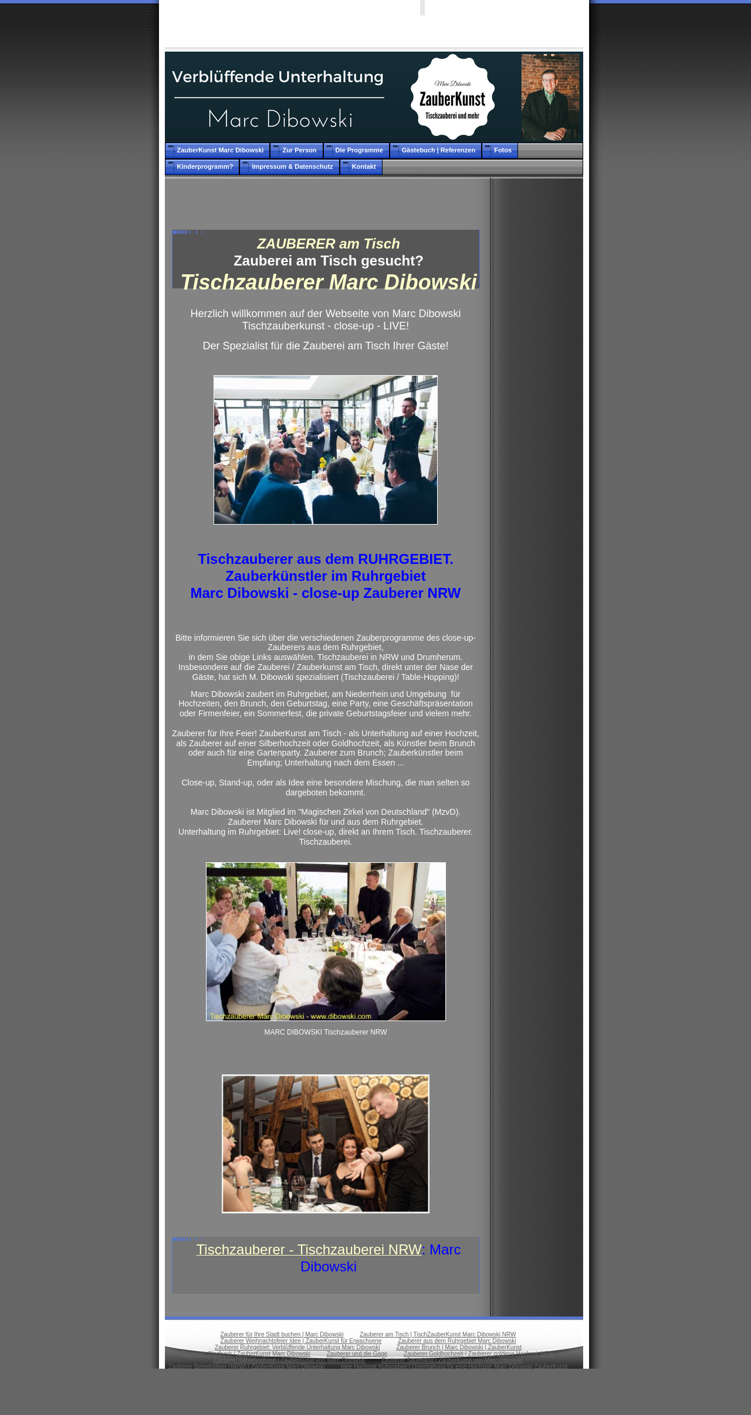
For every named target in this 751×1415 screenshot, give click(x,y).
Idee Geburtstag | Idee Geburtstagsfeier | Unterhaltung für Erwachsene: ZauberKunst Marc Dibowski (368, 1379)
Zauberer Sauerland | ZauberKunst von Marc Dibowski (452, 1360)
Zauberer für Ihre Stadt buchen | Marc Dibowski (281, 1334)
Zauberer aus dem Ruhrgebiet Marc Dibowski (457, 1341)
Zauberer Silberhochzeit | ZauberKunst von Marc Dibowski (289, 1360)
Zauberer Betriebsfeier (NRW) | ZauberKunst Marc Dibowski (246, 1366)
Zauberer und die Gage (357, 1354)
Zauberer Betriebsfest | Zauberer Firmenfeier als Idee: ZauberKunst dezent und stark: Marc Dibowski (368, 1373)
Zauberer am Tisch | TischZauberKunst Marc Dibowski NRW (438, 1334)
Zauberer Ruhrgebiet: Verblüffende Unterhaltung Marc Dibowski (297, 1347)
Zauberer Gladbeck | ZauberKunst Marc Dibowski (246, 1354)
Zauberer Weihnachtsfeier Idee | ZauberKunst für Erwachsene (301, 1341)
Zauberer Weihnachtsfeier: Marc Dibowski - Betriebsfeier (368, 1386)
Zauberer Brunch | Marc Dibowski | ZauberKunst (459, 1347)
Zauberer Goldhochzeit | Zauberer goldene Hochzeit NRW (479, 1354)
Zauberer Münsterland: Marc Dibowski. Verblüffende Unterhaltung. (255, 1399)
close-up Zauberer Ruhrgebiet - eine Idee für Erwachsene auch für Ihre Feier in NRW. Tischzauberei (368, 1392)
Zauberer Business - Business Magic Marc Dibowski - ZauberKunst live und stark (462, 1399)
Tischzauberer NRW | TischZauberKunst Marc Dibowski (375, 1405)
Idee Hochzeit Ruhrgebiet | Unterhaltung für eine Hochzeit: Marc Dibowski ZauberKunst (454, 1366)
